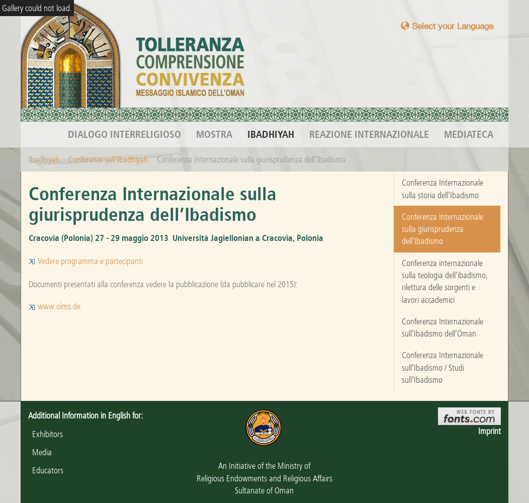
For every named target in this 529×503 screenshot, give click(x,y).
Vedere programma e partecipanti (86, 261)
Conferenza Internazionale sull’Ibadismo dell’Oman (442, 327)
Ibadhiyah (270, 134)
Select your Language (447, 26)
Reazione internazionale (369, 134)
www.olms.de (54, 306)
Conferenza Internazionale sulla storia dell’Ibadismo (442, 189)
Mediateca (468, 134)
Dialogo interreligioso (124, 134)
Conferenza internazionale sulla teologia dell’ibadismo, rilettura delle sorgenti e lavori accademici (445, 281)
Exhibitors (45, 434)
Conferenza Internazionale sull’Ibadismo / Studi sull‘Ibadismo (442, 367)
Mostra (214, 134)
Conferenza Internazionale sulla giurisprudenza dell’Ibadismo (442, 229)
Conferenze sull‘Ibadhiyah (108, 159)
